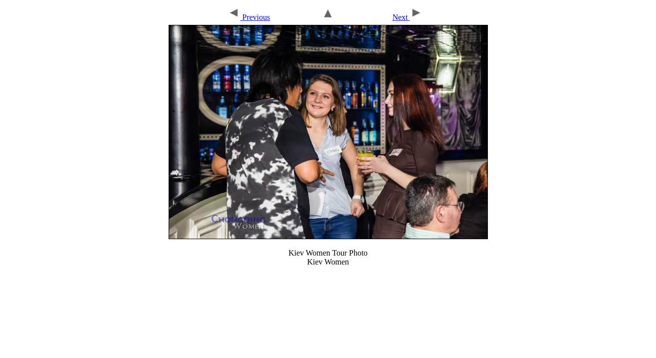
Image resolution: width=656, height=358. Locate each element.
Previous (249, 17)
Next (407, 17)
